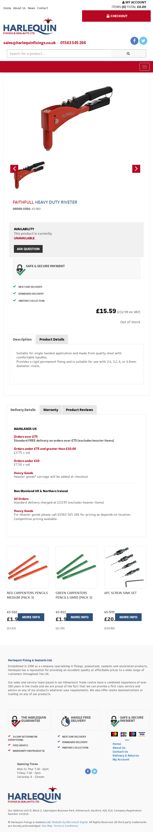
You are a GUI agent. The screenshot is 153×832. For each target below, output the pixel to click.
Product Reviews (79, 410)
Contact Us (120, 752)
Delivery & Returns (126, 755)
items (116, 7)
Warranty (50, 410)
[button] (14, 169)
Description (22, 339)
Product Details (51, 339)
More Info (31, 617)
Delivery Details (23, 410)
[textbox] (59, 53)
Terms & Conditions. (66, 825)
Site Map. (47, 825)
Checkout (117, 16)
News (31, 8)
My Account (134, 2)
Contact (42, 8)
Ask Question (28, 249)
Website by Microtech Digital (70, 822)
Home (7, 8)
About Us (19, 8)
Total (131, 7)
